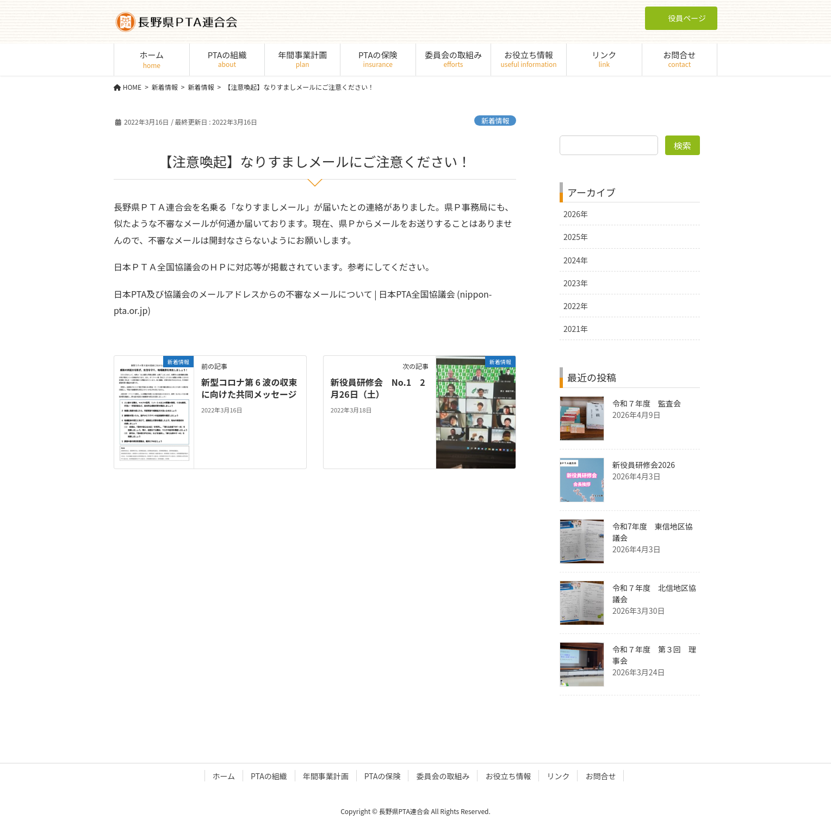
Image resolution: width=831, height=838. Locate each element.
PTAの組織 (269, 776)
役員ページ (681, 18)
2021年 (575, 328)
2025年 (575, 236)
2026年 (575, 213)
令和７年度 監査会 (646, 403)
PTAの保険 (382, 776)
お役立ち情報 (508, 776)
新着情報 (495, 120)
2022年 (575, 305)
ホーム (224, 776)
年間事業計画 (326, 776)
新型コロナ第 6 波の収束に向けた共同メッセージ (249, 387)
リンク (558, 776)
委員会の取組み (442, 776)
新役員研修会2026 (643, 464)
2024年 (575, 260)
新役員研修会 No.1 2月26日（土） (378, 387)
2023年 (575, 283)
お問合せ (600, 776)
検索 (682, 145)
